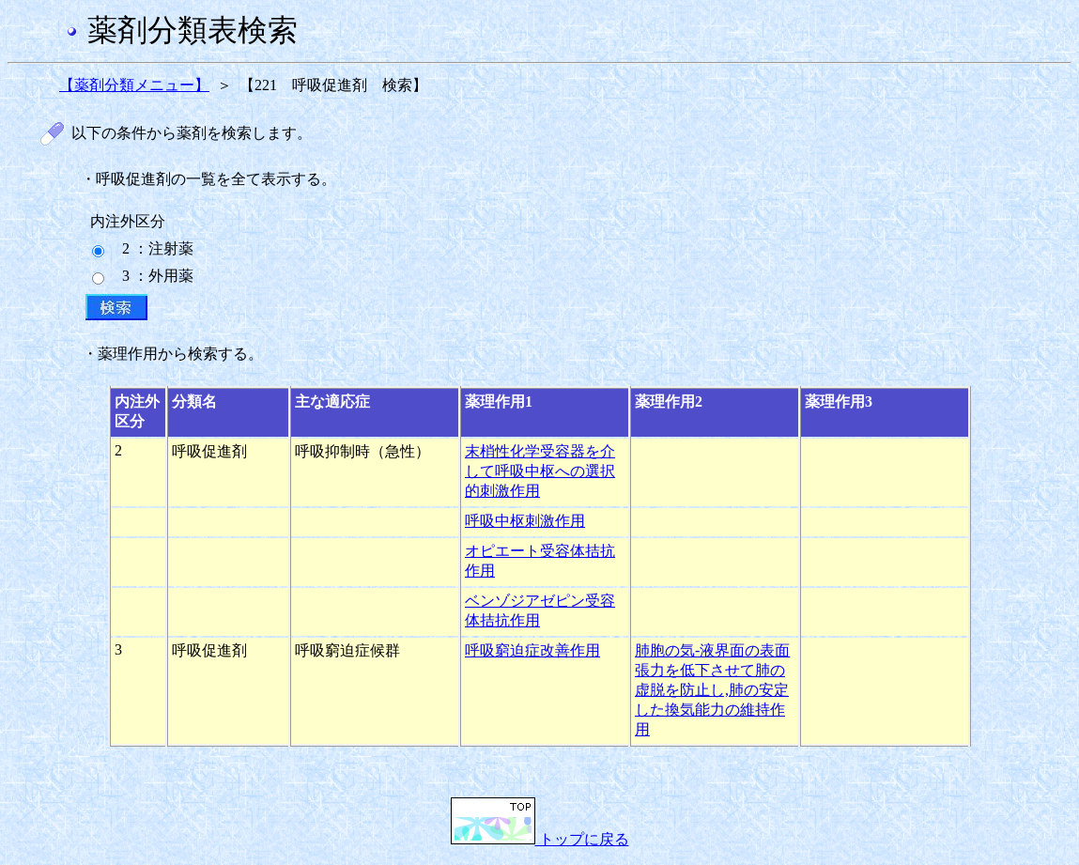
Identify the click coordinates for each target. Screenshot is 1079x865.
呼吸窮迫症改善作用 (532, 650)
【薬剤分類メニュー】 (134, 85)
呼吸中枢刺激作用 (525, 521)
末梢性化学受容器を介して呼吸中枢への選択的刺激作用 (540, 471)
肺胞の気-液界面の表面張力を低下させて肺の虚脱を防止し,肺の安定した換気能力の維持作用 (712, 689)
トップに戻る (540, 839)
